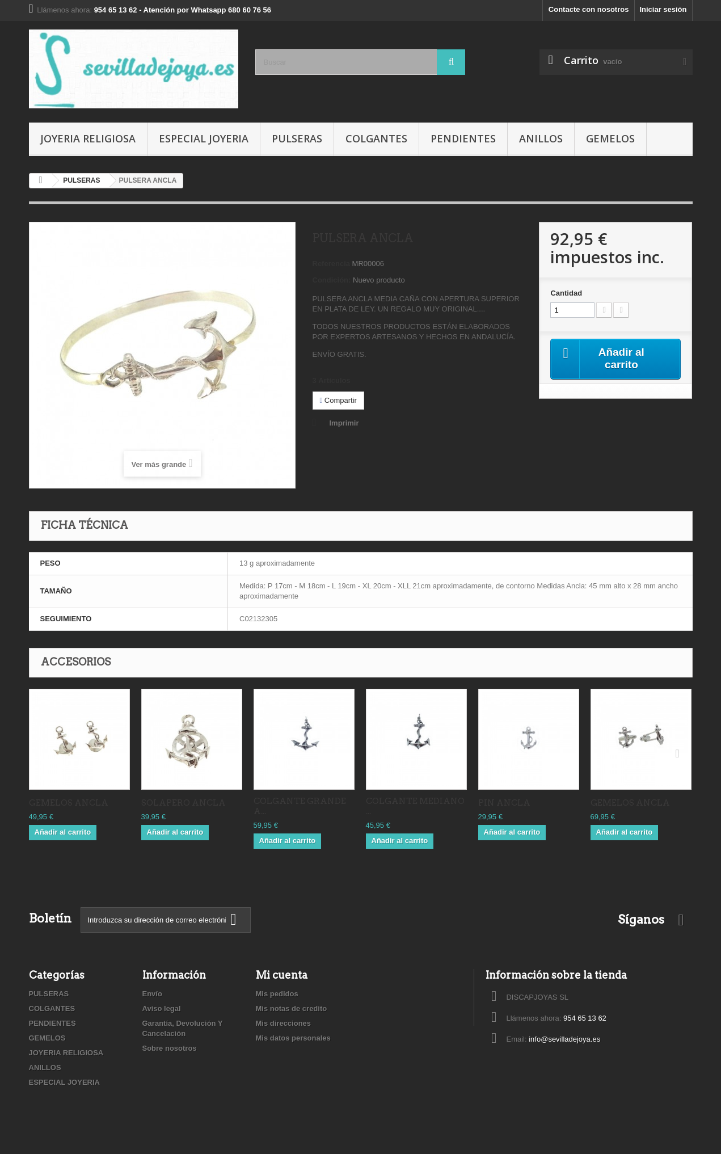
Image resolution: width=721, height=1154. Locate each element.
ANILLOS (541, 138)
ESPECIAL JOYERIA (203, 138)
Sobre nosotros (169, 1048)
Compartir (338, 400)
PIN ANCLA (504, 803)
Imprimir (344, 423)
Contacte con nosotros (589, 9)
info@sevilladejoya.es (564, 1039)
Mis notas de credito (291, 1008)
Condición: (332, 280)
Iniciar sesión (662, 9)
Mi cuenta (281, 975)
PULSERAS (297, 138)
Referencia (331, 263)
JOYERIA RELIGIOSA (88, 138)
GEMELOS (610, 138)
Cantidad (566, 293)
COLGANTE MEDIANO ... (415, 806)
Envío (152, 993)
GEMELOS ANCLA (68, 803)
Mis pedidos (277, 993)
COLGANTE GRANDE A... (300, 806)
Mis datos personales (293, 1038)
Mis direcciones (283, 1023)
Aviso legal (161, 1008)
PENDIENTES (463, 138)
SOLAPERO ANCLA (183, 803)
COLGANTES (376, 138)
